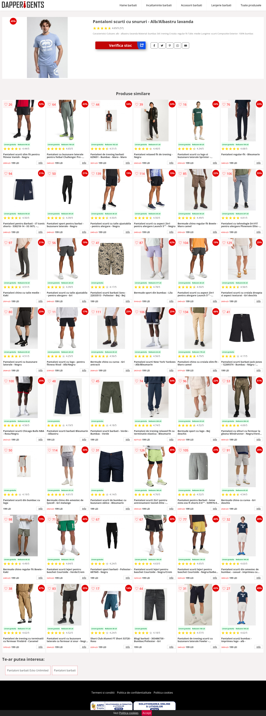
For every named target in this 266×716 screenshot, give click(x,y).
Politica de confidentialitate (134, 692)
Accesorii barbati (191, 5)
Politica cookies (163, 692)
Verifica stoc (127, 45)
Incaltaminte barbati (159, 5)
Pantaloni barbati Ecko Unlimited (28, 670)
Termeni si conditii (103, 692)
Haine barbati (128, 5)
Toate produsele (251, 5)
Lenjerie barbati (221, 5)
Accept (146, 713)
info (41, 162)
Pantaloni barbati (65, 670)
